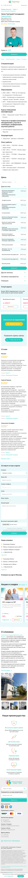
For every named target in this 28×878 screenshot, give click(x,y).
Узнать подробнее (8, 876)
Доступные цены (14, 741)
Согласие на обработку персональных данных (11, 866)
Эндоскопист (6, 16)
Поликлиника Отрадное (9, 544)
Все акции (22, 584)
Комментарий (5, 503)
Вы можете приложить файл (9, 521)
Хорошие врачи (14, 756)
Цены (18, 59)
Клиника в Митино (5, 828)
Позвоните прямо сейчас (14, 336)
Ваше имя (4, 477)
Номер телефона (6, 484)
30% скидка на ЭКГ (9, 602)
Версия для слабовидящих (12, 841)
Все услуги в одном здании (14, 727)
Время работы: (5, 832)
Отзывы (23, 59)
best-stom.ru (9, 872)
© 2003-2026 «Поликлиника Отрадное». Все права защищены (11, 848)
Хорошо (20, 876)
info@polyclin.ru (6, 820)
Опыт (2, 59)
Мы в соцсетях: (5, 804)
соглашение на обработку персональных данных (14, 530)
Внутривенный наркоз (9, 299)
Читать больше (5, 670)
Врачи (15, 9)
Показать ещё (5, 458)
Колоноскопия (6, 263)
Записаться (24, 5)
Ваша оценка (5, 498)
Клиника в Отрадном (6, 824)
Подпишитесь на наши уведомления (12, 792)
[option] (10, 303)
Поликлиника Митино (8, 559)
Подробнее (4, 555)
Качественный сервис (14, 770)
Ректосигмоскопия (7, 245)
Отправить (14, 533)
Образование (10, 59)
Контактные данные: (7, 817)
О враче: (3, 373)
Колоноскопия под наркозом (10, 254)
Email (2, 491)
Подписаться (14, 800)
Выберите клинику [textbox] (7, 182)
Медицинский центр (6, 9)
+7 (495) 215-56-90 (7, 5)
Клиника (3, 470)
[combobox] (9, 182)
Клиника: (3, 375)
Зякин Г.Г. (8, 373)
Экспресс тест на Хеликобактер (7, 249)
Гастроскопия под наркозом (10, 259)
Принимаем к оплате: (7, 810)
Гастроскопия (6, 213)
